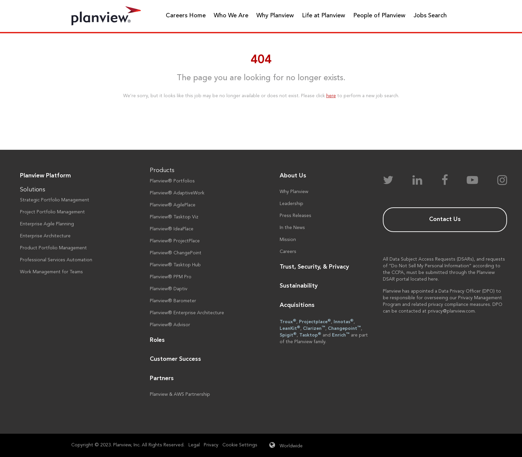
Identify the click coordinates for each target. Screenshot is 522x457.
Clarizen (314, 328)
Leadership (291, 203)
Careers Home (186, 16)
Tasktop (310, 335)
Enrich (341, 335)
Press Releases (295, 215)
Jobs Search (430, 16)
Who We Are (231, 16)
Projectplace (315, 321)
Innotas (344, 321)
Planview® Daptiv (168, 289)
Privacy (211, 445)
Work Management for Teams (51, 272)
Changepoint (344, 328)
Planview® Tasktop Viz (174, 217)
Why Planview (275, 16)
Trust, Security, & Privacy (314, 267)
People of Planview (379, 16)
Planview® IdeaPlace (171, 229)
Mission (288, 239)
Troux (288, 321)
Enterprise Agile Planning (47, 224)
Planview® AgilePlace (172, 205)
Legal (194, 445)
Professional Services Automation (56, 260)
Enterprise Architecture (45, 236)
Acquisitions (297, 305)
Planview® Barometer (173, 301)
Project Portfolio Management (52, 212)
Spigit (288, 335)
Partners (162, 378)
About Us (293, 176)
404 (261, 60)
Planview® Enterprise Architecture (187, 313)
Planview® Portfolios (172, 181)
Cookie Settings (239, 445)
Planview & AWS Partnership (180, 394)
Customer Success (175, 359)
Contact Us (445, 219)
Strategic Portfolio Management (54, 200)
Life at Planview (323, 16)
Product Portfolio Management (53, 248)
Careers (288, 251)
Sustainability (299, 286)
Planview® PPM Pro (170, 277)
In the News (292, 227)
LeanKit (290, 328)
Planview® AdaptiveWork (177, 193)
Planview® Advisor (170, 325)
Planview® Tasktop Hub (175, 265)
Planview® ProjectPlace (175, 241)
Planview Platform (45, 176)
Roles (157, 340)
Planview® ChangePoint (175, 253)
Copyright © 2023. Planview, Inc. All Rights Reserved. (127, 445)
